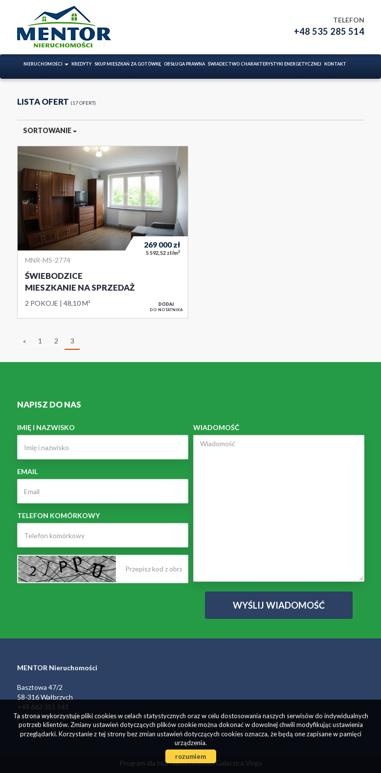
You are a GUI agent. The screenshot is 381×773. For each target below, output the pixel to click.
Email (27, 471)
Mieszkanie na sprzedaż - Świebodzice (103, 232)
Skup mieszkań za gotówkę (127, 64)
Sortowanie (50, 130)
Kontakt (335, 64)
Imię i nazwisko (46, 427)
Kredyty (81, 64)
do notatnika (166, 306)
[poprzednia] (24, 341)
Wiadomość (216, 427)
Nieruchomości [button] (45, 64)
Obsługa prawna (184, 64)
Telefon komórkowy (58, 515)
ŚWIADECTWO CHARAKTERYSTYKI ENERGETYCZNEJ (264, 64)
